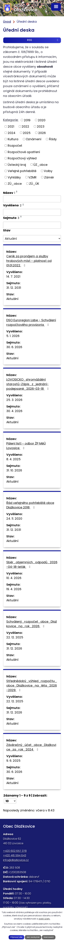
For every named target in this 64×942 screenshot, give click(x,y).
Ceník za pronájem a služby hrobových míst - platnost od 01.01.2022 (29, 260)
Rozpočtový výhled (22, 158)
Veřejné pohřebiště (22, 171)
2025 (27, 133)
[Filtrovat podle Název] (32, 199)
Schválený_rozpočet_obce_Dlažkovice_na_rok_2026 (31, 623)
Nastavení (49, 937)
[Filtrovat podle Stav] (32, 238)
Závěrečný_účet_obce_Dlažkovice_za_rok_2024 (31, 747)
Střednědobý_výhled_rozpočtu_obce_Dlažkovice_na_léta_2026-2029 (31, 685)
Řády (53, 139)
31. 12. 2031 (13, 288)
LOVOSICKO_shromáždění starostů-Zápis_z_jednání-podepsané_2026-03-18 (28, 384)
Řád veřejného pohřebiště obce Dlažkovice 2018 (30, 505)
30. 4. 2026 (14, 411)
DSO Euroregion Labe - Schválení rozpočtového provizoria (31, 322)
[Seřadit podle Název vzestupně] (17, 191)
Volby (48, 171)
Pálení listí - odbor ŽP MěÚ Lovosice (26, 445)
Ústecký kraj (17, 164)
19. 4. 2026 (13, 589)
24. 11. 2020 (14, 518)
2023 (40, 126)
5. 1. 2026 (12, 336)
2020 (41, 120)
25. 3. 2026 (14, 400)
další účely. (44, 918)
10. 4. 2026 (13, 578)
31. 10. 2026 (14, 470)
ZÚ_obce (15, 183)
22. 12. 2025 (14, 637)
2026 (42, 133)
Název (9, 193)
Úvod (7, 21)
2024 (11, 133)
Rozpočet (15, 145)
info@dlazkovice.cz (16, 860)
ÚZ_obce (40, 164)
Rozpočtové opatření (24, 152)
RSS (43, 40)
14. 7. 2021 (13, 276)
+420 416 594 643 (14, 855)
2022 (25, 126)
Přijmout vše (16, 937)
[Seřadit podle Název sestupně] (17, 192)
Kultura (13, 139)
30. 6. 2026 (14, 347)
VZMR (32, 177)
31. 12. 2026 (14, 648)
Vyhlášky (14, 177)
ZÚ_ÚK (34, 183)
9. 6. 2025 (13, 760)
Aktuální (12, 299)
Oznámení (33, 139)
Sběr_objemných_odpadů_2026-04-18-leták (31, 564)
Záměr (49, 177)
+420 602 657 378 (15, 851)
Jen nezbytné (33, 937)
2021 (11, 126)
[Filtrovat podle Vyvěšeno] (32, 212)
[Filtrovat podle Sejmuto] (32, 225)
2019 (27, 120)
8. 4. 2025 (13, 459)
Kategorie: (10, 120)
